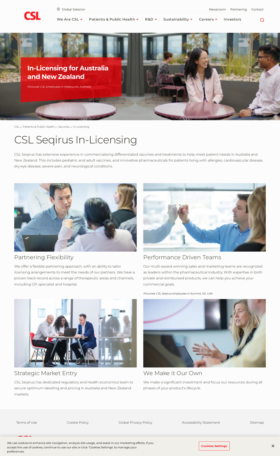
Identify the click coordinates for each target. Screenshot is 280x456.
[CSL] (16, 126)
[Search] (262, 19)
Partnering (238, 9)
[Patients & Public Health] (38, 126)
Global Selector (71, 9)
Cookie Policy (78, 422)
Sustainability (179, 19)
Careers (209, 19)
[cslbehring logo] (32, 16)
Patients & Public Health (115, 19)
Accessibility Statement (201, 422)
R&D (152, 19)
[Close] (273, 449)
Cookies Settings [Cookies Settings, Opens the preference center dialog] (214, 448)
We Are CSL (71, 19)
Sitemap (257, 422)
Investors (232, 19)
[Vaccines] (63, 126)
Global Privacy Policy (135, 422)
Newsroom (217, 9)
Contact (257, 9)
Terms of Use (26, 422)
